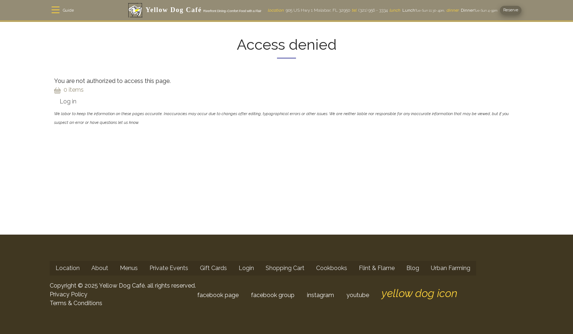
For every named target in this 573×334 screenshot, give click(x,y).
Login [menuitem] (246, 268)
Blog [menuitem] (412, 268)
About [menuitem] (99, 268)
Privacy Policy (68, 294)
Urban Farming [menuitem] (450, 268)
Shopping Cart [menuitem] (285, 268)
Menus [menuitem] (129, 268)
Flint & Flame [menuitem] (377, 268)
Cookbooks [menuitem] (331, 268)
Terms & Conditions (76, 303)
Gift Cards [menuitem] (213, 268)
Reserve (510, 9)
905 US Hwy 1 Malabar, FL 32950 (309, 10)
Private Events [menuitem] (168, 268)
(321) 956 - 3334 (370, 10)
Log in (68, 101)
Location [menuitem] (68, 268)
